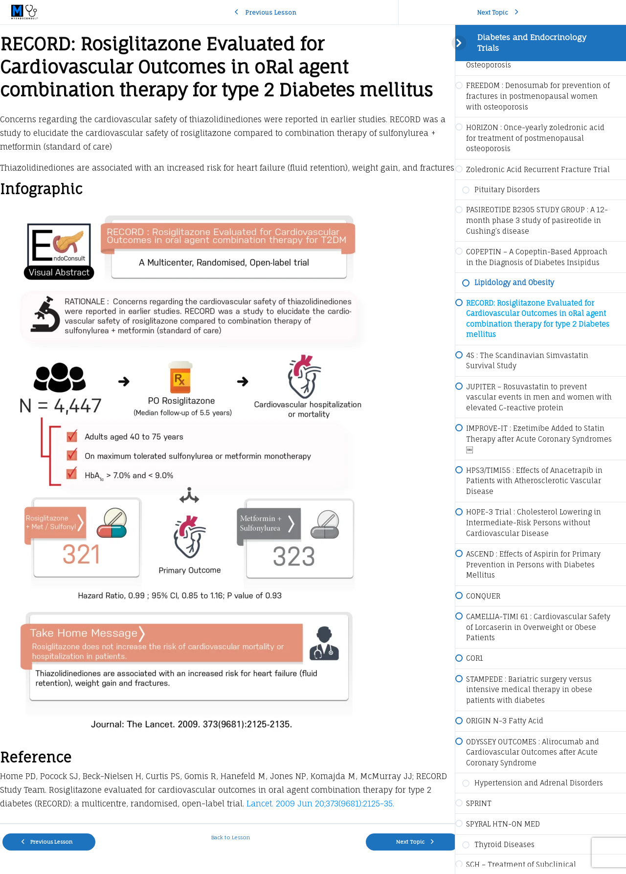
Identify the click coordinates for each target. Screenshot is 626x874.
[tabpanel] (227, 431)
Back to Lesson (227, 851)
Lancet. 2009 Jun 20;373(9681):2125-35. (320, 817)
